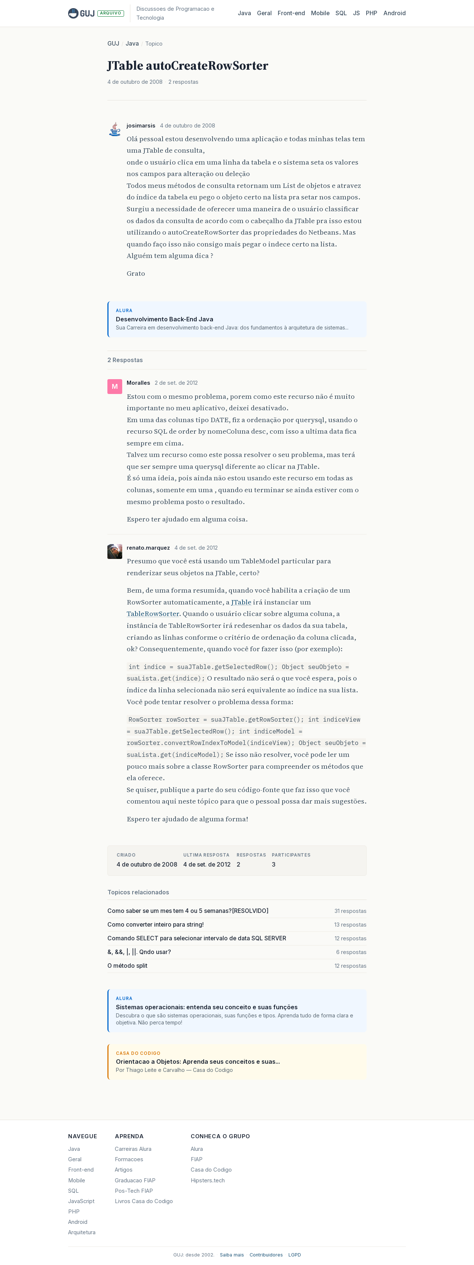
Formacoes (129, 1159)
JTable (241, 602)
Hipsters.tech (208, 1180)
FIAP (197, 1159)
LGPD (294, 1255)
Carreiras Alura (133, 1149)
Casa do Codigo (211, 1169)
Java (244, 13)
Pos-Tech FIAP (134, 1191)
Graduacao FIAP (135, 1180)
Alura (197, 1149)
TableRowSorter (153, 613)
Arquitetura (82, 1232)
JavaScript (81, 1201)
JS (356, 13)
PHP (371, 13)
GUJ (113, 43)
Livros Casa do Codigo (144, 1201)
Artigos (124, 1169)
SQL (341, 13)
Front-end (81, 1169)
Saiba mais (232, 1255)
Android (394, 13)
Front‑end (291, 13)
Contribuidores (266, 1255)
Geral (264, 13)
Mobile (320, 13)
